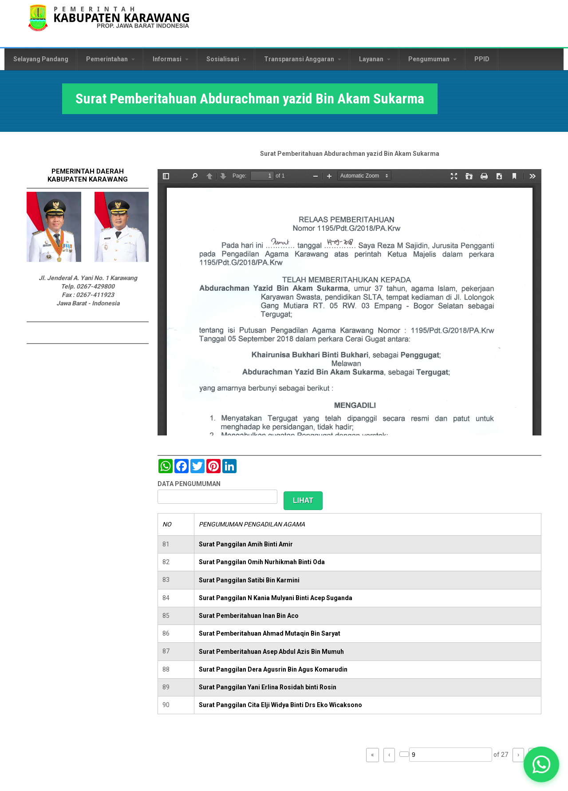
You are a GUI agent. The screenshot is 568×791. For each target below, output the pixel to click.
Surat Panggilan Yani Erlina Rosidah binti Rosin (267, 687)
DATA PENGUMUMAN (189, 483)
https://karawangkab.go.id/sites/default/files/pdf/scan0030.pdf (349, 302)
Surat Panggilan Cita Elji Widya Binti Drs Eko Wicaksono (280, 704)
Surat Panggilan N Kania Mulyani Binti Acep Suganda (275, 597)
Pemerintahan (110, 59)
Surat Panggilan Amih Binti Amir (246, 544)
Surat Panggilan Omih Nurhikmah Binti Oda (262, 562)
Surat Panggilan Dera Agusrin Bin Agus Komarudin (273, 669)
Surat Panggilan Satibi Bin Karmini (249, 580)
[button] (541, 764)
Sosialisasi (226, 59)
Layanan (374, 59)
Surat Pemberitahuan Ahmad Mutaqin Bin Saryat (269, 633)
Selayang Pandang (40, 59)
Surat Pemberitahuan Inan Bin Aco (249, 615)
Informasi (171, 59)
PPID (481, 59)
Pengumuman (432, 59)
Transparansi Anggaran (302, 59)
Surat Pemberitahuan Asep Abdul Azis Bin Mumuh (271, 651)
